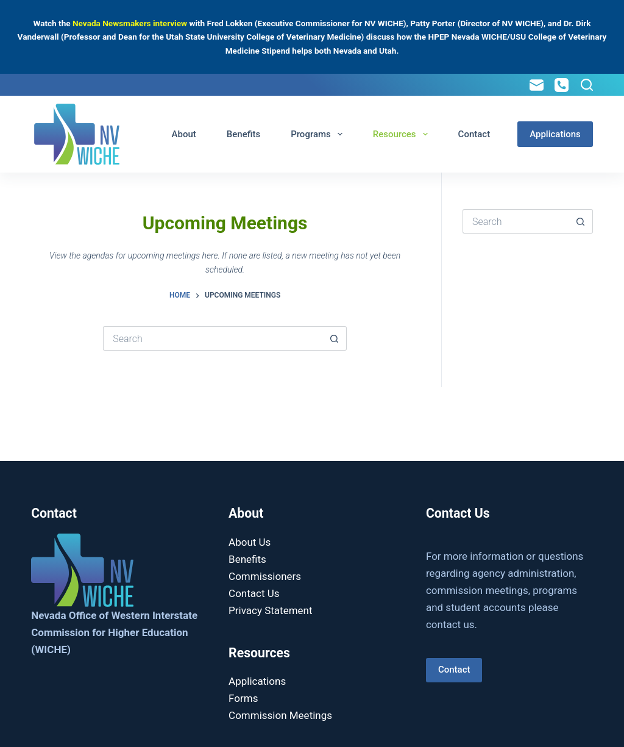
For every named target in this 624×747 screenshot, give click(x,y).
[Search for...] (212, 338)
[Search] (587, 85)
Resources (403, 134)
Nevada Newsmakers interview (130, 23)
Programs (319, 134)
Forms (243, 698)
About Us (250, 542)
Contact (474, 134)
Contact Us (254, 593)
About (184, 134)
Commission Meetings (280, 715)
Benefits (243, 134)
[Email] (537, 85)
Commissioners (265, 576)
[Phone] (562, 85)
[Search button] (334, 338)
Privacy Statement (271, 610)
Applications (555, 134)
